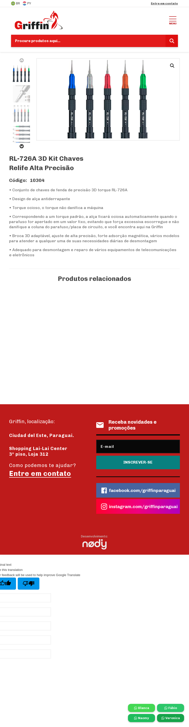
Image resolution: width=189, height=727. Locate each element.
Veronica (170, 718)
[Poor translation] (28, 584)
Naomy (141, 718)
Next (21, 146)
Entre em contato (164, 3)
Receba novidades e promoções (126, 425)
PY (26, 3)
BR (15, 3)
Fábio (170, 708)
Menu (173, 20)
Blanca (141, 708)
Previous (21, 60)
